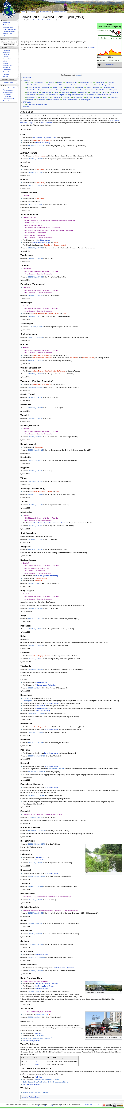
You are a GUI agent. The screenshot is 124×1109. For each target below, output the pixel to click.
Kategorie (24, 1097)
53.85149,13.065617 (35, 460)
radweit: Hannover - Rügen (41, 140)
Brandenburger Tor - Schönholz (63, 968)
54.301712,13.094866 (35, 248)
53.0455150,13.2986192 (36, 772)
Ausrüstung (6, 50)
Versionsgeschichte (60, 11)
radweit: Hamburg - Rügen (41, 242)
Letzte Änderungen (9, 31)
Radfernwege (7, 69)
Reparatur (6, 74)
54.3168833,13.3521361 (36, 146)
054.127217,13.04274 (35, 337)
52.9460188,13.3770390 (36, 831)
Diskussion (31, 11)
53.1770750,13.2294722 (36, 713)
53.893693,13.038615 (35, 450)
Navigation (6, 67)
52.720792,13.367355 (35, 913)
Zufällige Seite (7, 33)
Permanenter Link (8, 98)
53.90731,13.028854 (35, 437)
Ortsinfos (26, 698)
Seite (23, 11)
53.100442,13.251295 (35, 743)
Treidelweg (39, 857)
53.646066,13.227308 (35, 539)
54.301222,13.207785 (35, 185)
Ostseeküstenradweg (42, 143)
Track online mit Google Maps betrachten (37, 1038)
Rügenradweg (40, 156)
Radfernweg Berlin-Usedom (44, 986)
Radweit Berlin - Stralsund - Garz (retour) (44, 20)
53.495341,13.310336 (35, 608)
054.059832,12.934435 (36, 387)
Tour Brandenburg (41, 682)
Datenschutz (89, 1104)
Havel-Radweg (40, 705)
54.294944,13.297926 (35, 159)
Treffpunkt (6, 25)
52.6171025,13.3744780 (36, 957)
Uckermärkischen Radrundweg (45, 685)
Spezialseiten (7, 94)
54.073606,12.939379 (35, 374)
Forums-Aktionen (8, 59)
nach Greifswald (46, 123)
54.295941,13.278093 (35, 172)
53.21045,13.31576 (34, 688)
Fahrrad (5, 56)
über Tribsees (73, 358)
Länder (5, 61)
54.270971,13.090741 (35, 258)
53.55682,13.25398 (34, 583)
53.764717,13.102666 (35, 494)
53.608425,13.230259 (35, 550)
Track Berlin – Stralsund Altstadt (55, 245)
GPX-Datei (38, 1036)
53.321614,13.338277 (35, 659)
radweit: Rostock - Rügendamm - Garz (45, 313)
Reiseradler (6, 72)
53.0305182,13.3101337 (36, 795)
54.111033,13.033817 (35, 360)
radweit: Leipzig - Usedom (41, 656)
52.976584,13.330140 (35, 817)
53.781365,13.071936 (35, 481)
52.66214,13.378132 (35, 934)
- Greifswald (64, 523)
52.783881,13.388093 (35, 886)
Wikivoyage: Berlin (42, 1014)
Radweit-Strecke (34, 1097)
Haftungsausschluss (56, 1106)
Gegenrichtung (109, 65)
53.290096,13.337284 (35, 669)
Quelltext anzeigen (45, 11)
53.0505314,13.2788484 (36, 756)
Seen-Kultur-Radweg (42, 710)
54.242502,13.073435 (35, 277)
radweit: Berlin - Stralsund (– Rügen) (35, 1092)
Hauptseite (6, 22)
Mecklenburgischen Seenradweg (46, 576)
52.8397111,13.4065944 (36, 876)
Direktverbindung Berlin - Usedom (46, 983)
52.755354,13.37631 (35, 900)
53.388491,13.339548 (35, 629)
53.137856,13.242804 (35, 732)
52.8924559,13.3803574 (36, 844)
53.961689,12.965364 (35, 408)
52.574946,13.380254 (35, 971)
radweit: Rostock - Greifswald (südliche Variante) (49, 371)
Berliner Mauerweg (41, 954)
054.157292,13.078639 (36, 327)
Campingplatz (27, 701)
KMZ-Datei (38, 1033)
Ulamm (36, 1064)
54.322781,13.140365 (35, 204)
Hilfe (4, 36)
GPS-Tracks (90, 47)
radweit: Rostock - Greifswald (42, 358)
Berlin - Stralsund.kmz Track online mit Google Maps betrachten (44, 1082)
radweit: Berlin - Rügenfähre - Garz (44, 138)
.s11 (35, 1061)
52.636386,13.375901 (35, 944)
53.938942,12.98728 (35, 418)
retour (56, 242)
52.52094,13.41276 (34, 1017)
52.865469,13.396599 (35, 863)
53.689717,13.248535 (35, 526)
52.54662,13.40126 (34, 991)
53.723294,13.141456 (35, 505)
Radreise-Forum (8, 82)
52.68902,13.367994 (35, 923)
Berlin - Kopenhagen (51, 703)
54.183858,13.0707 (34, 316)
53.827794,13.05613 (35, 471)
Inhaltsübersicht (8, 27)
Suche (3, 39)
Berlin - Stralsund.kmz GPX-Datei (46, 1079)
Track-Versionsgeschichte (31, 1040)
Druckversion (7, 96)
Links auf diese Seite (9, 88)
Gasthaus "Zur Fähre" (54, 769)
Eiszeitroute (39, 447)
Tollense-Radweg (41, 578)
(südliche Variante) (88, 358)
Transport (6, 76)
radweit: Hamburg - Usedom (42, 491)
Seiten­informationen (9, 101)
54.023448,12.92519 (35, 397)
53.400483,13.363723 (35, 618)
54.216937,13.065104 (35, 295)
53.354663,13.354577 (35, 645)
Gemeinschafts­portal (9, 29)
